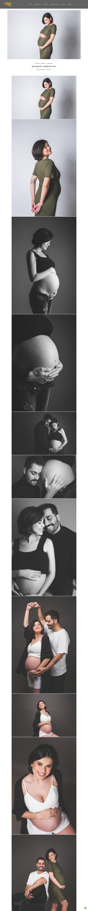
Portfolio (45, 4)
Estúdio (63, 4)
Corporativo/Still (54, 4)
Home (30, 4)
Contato (70, 4)
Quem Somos (37, 4)
